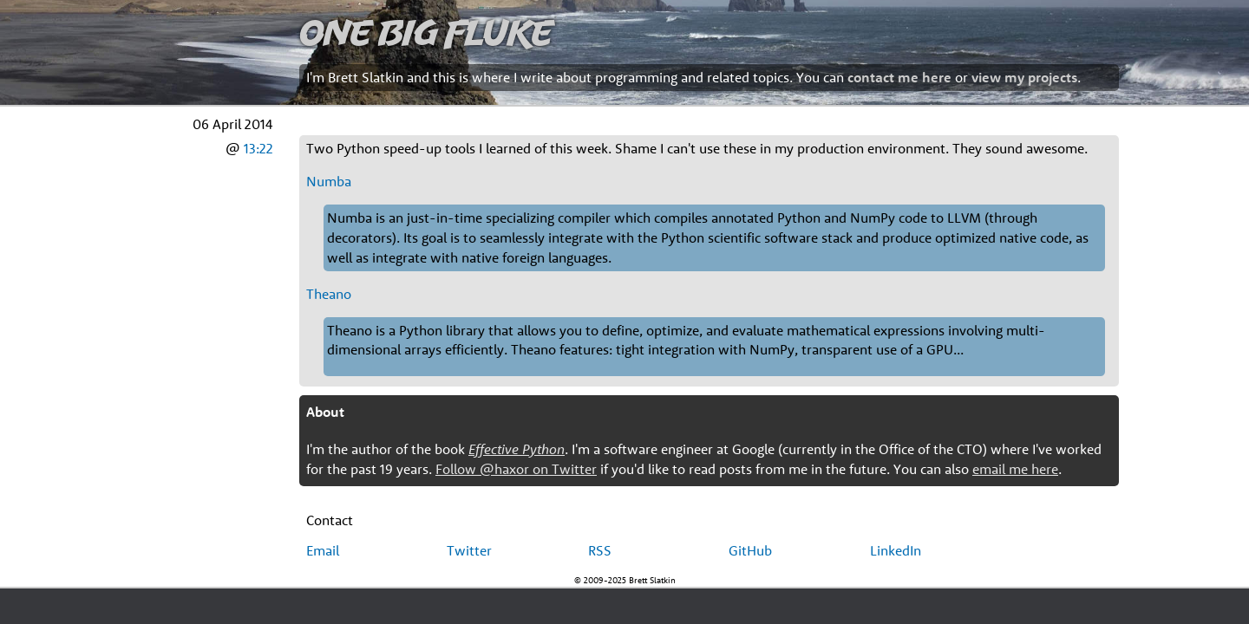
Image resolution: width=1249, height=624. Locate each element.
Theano (328, 293)
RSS (599, 550)
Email (322, 550)
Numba (328, 181)
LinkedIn (895, 550)
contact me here (899, 77)
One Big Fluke (426, 31)
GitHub (750, 550)
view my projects (1024, 77)
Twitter (469, 550)
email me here (1015, 469)
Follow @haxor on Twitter (516, 469)
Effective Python (516, 449)
